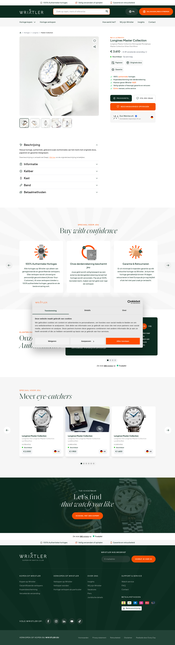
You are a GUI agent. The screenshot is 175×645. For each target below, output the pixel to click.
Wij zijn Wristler (127, 22)
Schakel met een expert (87, 516)
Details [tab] (87, 310)
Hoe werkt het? (109, 22)
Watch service (128, 581)
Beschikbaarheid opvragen (133, 106)
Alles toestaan (123, 341)
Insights (141, 22)
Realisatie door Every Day (146, 638)
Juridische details (95, 597)
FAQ (124, 585)
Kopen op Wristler (27, 581)
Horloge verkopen (48, 22)
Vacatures (92, 589)
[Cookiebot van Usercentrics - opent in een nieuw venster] (129, 302)
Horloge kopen (27, 22)
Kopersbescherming (28, 589)
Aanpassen (87, 341)
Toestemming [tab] (51, 310)
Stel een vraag (144, 98)
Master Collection (47, 33)
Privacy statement (99, 638)
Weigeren (52, 341)
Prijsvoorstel (121, 98)
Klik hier (52, 157)
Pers (90, 593)
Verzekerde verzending (29, 593)
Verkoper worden (61, 585)
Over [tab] (124, 310)
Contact (152, 22)
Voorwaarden (83, 638)
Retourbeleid (115, 638)
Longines (35, 33)
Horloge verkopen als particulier (67, 589)
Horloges (27, 33)
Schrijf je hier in (143, 559)
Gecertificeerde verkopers (31, 585)
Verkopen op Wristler (62, 581)
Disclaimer (128, 638)
